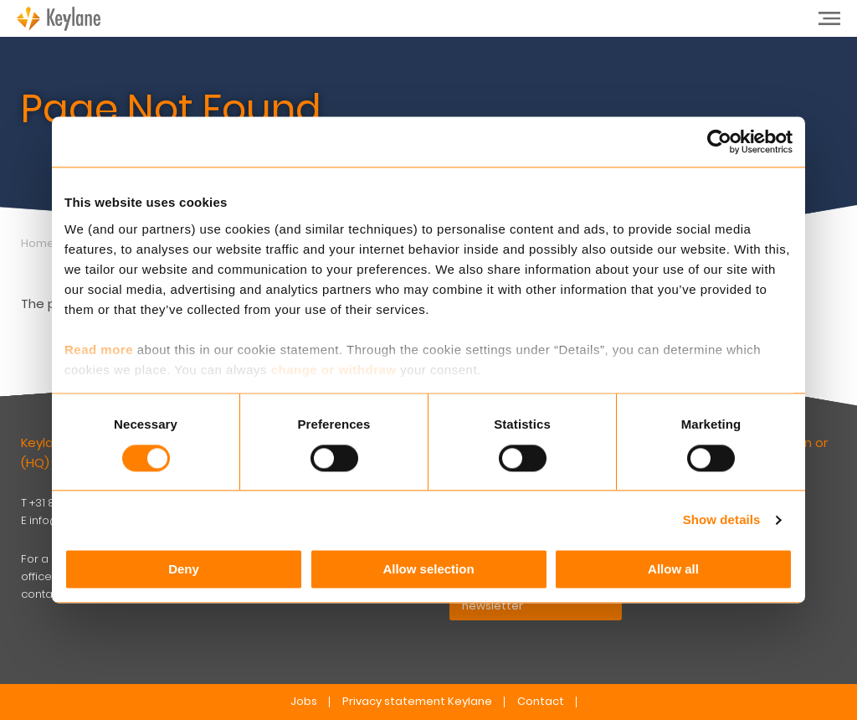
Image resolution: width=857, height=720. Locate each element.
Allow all (673, 570)
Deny (183, 570)
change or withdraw (334, 370)
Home (37, 243)
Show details (722, 519)
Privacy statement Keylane (417, 701)
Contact (540, 701)
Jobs (303, 701)
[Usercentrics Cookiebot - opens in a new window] (719, 141)
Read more (98, 349)
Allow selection (428, 570)
